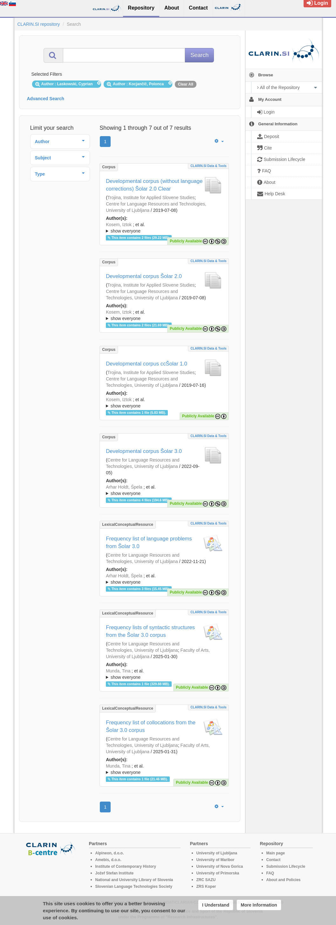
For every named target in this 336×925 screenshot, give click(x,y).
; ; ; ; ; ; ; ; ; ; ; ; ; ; (164, 579)
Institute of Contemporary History (125, 866)
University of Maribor (215, 860)
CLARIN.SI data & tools (208, 166)
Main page (275, 853)
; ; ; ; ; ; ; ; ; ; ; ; (164, 315)
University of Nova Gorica (219, 866)
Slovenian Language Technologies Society (134, 886)
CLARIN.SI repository (38, 24)
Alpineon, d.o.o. (109, 853)
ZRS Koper (206, 886)
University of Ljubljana (216, 853)
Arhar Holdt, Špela (124, 487)
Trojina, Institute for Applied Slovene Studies (151, 197)
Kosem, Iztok (119, 224)
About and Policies (283, 880)
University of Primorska (217, 873)
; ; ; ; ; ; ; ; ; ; (164, 227)
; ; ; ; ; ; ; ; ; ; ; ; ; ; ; (164, 674)
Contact (273, 860)
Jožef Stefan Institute (114, 873)
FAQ (270, 873)
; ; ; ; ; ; (164, 402)
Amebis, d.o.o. (108, 860)
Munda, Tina (118, 670)
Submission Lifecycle (285, 866)
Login (317, 3)
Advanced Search (46, 98)
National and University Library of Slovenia (134, 880)
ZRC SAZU (206, 880)
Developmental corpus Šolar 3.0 (144, 451)
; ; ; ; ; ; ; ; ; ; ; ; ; (164, 490)
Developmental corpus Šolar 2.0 (144, 276)
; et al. (164, 228)
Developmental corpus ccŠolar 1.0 (146, 364)
